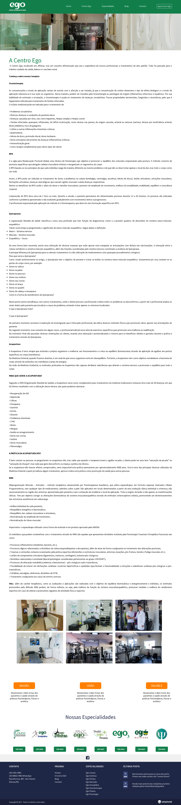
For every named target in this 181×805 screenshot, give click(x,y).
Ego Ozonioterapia (94, 788)
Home (68, 6)
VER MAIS (19, 749)
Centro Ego (86, 6)
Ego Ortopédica (92, 785)
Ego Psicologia (92, 794)
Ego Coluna (90, 772)
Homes (58, 772)
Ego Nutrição (91, 782)
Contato (142, 6)
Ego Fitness (91, 779)
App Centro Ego (164, 6)
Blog (127, 6)
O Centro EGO (60, 776)
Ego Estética (91, 776)
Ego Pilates (91, 791)
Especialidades (108, 6)
